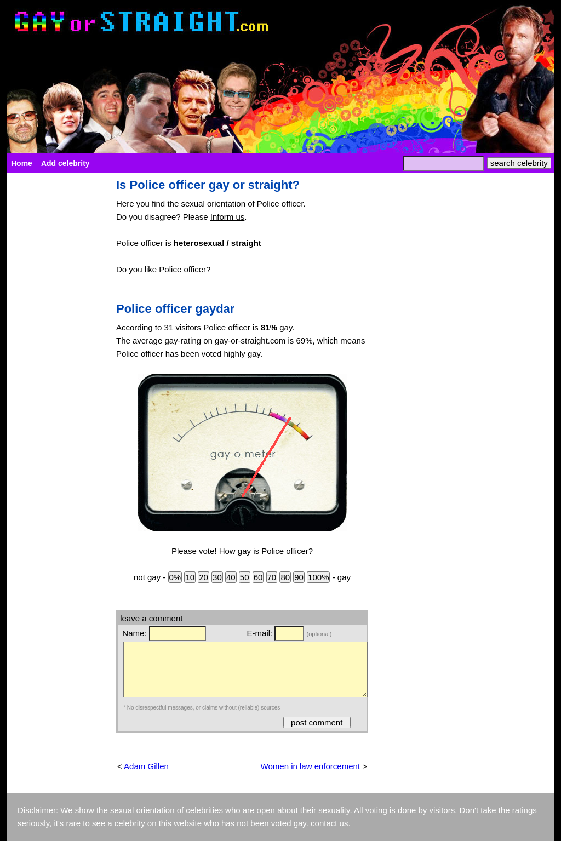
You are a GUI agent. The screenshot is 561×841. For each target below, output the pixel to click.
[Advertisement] (56, 343)
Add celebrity (65, 163)
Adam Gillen (146, 766)
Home (21, 163)
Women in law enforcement (310, 766)
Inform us (227, 216)
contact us (329, 823)
